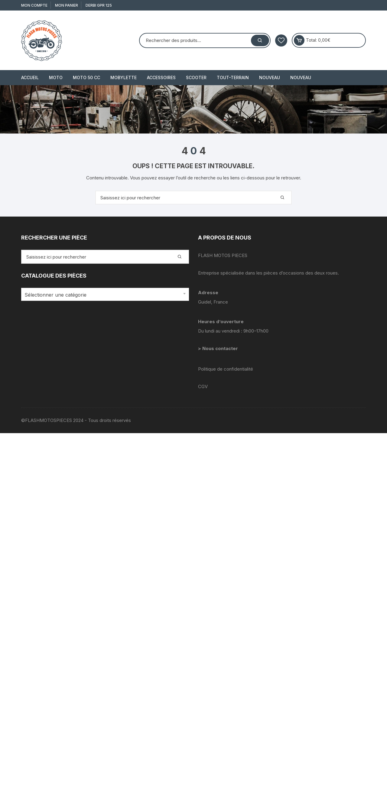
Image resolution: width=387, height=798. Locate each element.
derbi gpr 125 (99, 5)
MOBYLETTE (123, 77)
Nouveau (269, 77)
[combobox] (105, 294)
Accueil (30, 77)
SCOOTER (196, 77)
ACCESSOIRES (161, 77)
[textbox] (103, 295)
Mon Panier (66, 5)
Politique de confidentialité (225, 369)
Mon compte (34, 5)
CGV (203, 386)
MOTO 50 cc (86, 77)
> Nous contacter (218, 348)
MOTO (56, 77)
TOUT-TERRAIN (233, 77)
